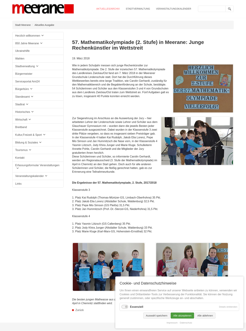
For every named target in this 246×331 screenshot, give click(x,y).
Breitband (21, 127)
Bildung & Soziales (26, 142)
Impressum (172, 322)
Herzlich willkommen (27, 35)
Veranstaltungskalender (173, 8)
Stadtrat (20, 104)
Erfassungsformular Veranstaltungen (37, 165)
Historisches (22, 111)
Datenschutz (186, 322)
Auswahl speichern (156, 315)
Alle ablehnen (205, 315)
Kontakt (19, 157)
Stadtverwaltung (138, 8)
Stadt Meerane (23, 25)
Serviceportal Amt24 (27, 81)
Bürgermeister (23, 73)
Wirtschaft (21, 119)
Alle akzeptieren (182, 315)
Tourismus (21, 150)
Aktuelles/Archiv (108, 8)
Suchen (230, 9)
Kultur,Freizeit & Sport (28, 134)
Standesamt (22, 96)
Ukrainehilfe (22, 50)
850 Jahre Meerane (27, 43)
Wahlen (19, 58)
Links (18, 183)
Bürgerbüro (22, 89)
